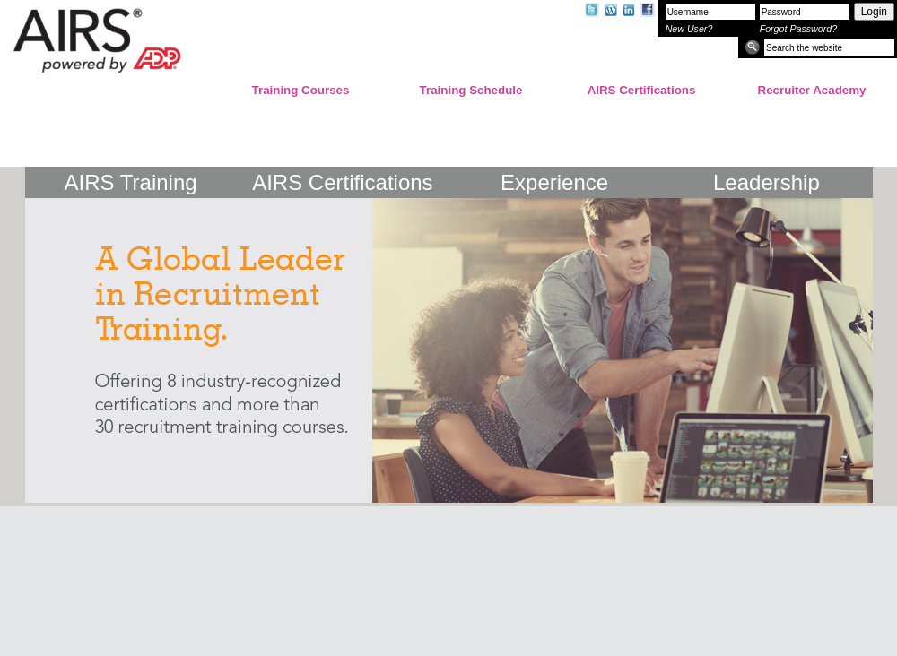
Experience (554, 182)
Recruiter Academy (812, 90)
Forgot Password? (798, 28)
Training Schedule (471, 90)
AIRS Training (131, 182)
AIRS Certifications (642, 90)
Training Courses (301, 90)
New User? (689, 28)
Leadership (766, 182)
